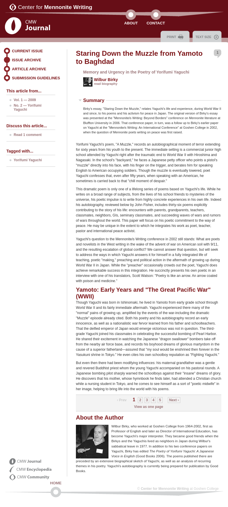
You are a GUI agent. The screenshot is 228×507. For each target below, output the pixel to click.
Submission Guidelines (36, 78)
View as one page (148, 407)
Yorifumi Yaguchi (28, 160)
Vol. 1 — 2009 (25, 100)
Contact (156, 23)
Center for (55, 7)
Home (56, 483)
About (131, 23)
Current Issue (27, 51)
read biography (105, 83)
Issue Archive (26, 60)
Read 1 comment (28, 135)
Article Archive (29, 69)
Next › (174, 400)
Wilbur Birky (106, 79)
